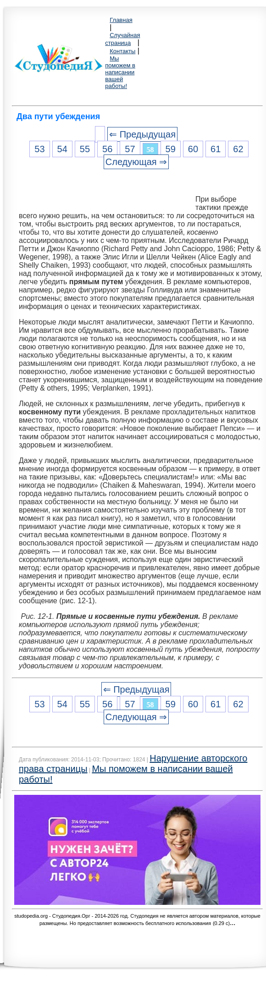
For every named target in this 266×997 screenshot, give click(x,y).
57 (130, 149)
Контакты (122, 51)
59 (171, 149)
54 (62, 149)
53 (39, 149)
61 (216, 149)
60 (193, 149)
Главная (121, 20)
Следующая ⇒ (136, 162)
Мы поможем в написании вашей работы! (120, 72)
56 (107, 149)
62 (238, 149)
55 (85, 149)
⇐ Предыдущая (142, 134)
